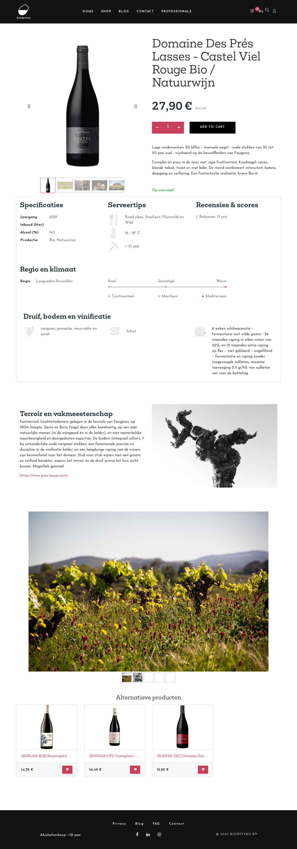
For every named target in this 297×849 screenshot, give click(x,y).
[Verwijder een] (157, 128)
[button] (29, 106)
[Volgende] (255, 598)
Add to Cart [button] (212, 127)
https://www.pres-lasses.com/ (44, 476)
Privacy (119, 824)
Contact (176, 824)
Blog (139, 824)
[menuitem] (88, 11)
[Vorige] (41, 598)
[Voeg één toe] (179, 128)
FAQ (156, 824)
